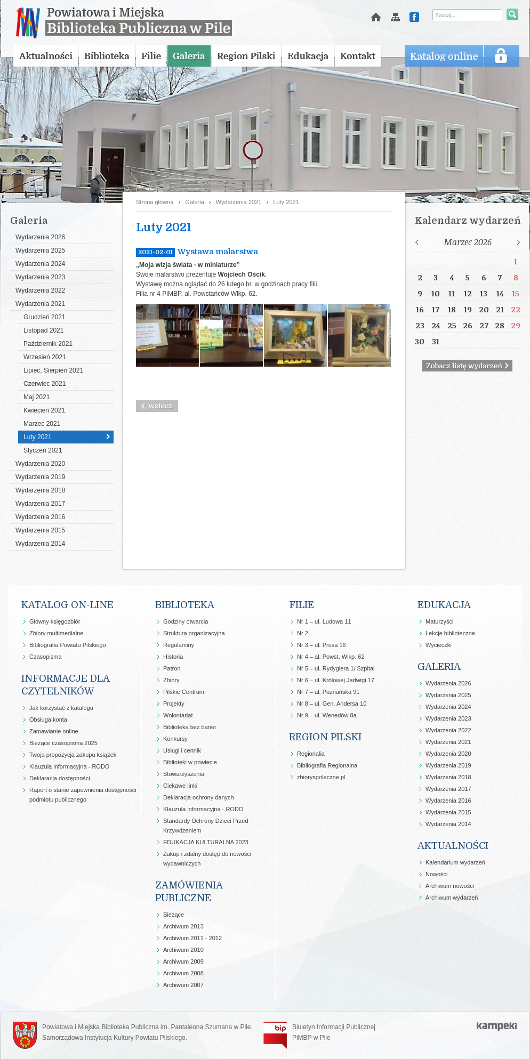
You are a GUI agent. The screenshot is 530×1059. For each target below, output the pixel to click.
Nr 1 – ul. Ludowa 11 (324, 621)
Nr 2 (302, 633)
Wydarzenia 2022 (40, 290)
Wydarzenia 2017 (40, 503)
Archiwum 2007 (183, 985)
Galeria (194, 202)
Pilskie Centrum (183, 692)
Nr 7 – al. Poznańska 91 (328, 692)
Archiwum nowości (449, 886)
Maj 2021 (36, 397)
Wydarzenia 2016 (40, 517)
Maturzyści (439, 621)
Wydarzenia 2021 (40, 304)
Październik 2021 (48, 343)
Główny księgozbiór (54, 621)
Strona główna (154, 202)
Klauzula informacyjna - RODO (69, 766)
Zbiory (171, 680)
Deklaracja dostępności (59, 778)
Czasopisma (45, 656)
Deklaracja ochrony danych (198, 797)
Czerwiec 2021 (44, 383)
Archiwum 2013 (183, 926)
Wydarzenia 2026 (40, 237)
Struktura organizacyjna (194, 633)
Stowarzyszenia (183, 774)
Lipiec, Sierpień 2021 (53, 370)
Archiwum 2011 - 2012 (192, 938)
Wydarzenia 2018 (40, 490)
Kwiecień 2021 (44, 410)
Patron (171, 668)
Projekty (173, 703)
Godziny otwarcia (185, 621)
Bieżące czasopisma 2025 (63, 743)
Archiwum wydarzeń (451, 897)
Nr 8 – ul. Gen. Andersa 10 (331, 703)
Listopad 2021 (43, 330)
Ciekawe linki (180, 785)
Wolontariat (177, 715)
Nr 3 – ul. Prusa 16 (321, 645)
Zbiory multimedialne (56, 633)
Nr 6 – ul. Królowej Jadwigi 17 (335, 680)
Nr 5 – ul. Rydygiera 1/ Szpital (336, 668)
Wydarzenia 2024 (40, 264)
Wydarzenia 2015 (40, 530)
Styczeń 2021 (42, 450)
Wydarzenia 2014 (40, 543)
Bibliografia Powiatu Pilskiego (67, 645)
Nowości (436, 874)
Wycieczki (438, 645)
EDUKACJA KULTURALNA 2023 (205, 842)
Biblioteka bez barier (189, 727)
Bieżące (173, 914)
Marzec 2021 (41, 423)
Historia (173, 656)
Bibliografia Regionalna (327, 765)
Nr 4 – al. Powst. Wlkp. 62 (331, 656)
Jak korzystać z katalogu (61, 708)
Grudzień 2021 (44, 317)
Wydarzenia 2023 (40, 277)
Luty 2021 (37, 437)
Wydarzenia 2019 (40, 477)
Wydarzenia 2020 (40, 463)
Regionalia (311, 753)
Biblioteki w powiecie (190, 762)
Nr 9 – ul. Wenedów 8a (327, 715)
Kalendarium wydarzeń (455, 862)
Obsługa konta (48, 719)
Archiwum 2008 (183, 973)
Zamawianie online (53, 731)
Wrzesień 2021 (44, 357)
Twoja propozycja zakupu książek (72, 754)
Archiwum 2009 (183, 961)
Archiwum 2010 (183, 950)
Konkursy (175, 738)
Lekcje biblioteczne (450, 633)
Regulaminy (178, 645)
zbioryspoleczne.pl (321, 777)
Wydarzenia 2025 (40, 250)
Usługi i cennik (182, 750)
